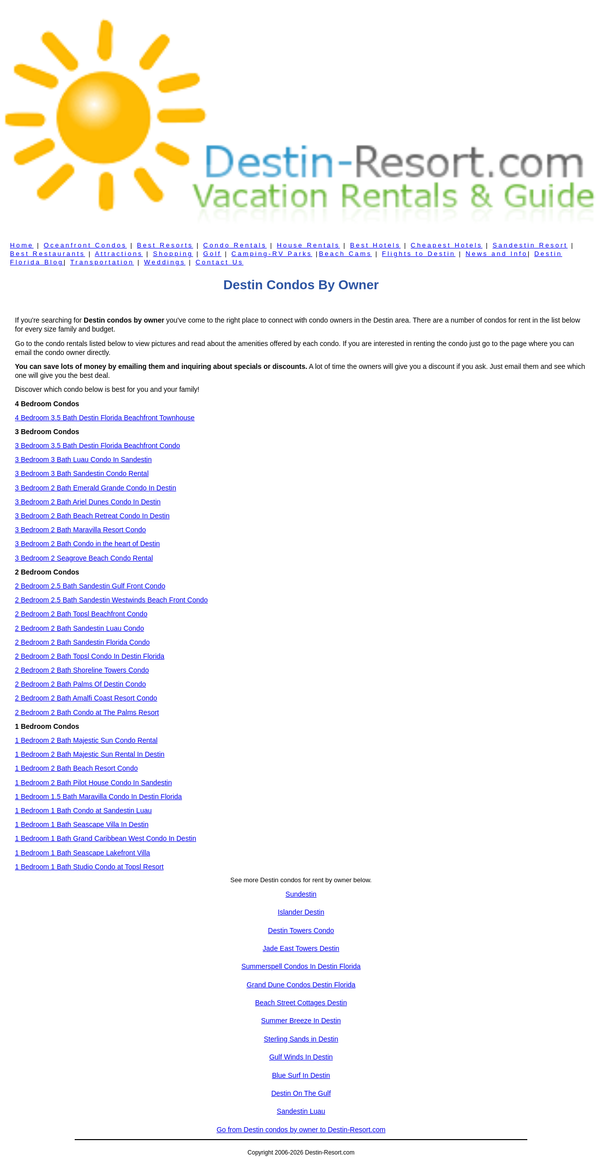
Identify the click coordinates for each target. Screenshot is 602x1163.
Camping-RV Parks (272, 253)
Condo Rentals (235, 245)
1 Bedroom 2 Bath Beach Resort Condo (76, 768)
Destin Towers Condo (301, 930)
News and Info (497, 253)
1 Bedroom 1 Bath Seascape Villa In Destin (81, 824)
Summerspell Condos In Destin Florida (301, 966)
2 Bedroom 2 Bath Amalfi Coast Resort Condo (86, 698)
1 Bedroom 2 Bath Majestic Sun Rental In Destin (89, 754)
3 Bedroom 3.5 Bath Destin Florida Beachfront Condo (97, 446)
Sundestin (300, 894)
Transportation (102, 262)
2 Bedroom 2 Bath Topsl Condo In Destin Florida (89, 656)
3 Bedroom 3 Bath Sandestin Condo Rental (82, 473)
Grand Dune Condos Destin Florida (301, 985)
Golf (212, 253)
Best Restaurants (47, 253)
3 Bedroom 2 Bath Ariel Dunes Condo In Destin (88, 502)
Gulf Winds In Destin (301, 1057)
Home (21, 245)
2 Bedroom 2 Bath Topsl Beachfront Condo (81, 614)
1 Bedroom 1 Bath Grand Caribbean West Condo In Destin (105, 838)
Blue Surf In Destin (301, 1075)
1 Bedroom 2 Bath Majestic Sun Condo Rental (86, 740)
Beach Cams (345, 253)
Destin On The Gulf (301, 1093)
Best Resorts (165, 245)
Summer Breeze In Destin (301, 1021)
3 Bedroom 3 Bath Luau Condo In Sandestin (83, 460)
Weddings (164, 262)
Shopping (173, 253)
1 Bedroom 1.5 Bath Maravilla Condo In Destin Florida (98, 797)
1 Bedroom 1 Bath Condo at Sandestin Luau (83, 810)
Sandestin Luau (301, 1111)
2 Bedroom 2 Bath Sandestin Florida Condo (82, 642)
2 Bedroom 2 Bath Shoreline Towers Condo (82, 670)
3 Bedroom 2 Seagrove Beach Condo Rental (84, 558)
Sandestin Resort (530, 245)
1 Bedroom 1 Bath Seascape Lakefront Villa (82, 853)
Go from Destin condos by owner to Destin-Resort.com (301, 1130)
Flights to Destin (419, 253)
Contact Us (219, 262)
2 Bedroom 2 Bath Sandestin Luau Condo (79, 628)
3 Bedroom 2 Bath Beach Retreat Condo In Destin (92, 516)
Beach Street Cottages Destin (301, 1003)
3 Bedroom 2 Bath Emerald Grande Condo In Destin (95, 488)
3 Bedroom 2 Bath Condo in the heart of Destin (87, 544)
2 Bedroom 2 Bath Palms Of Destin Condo (80, 684)
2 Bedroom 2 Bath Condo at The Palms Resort (87, 712)
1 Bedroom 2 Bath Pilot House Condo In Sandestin (93, 783)
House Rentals (308, 245)
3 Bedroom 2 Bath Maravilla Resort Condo (80, 530)
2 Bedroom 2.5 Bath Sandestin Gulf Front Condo (90, 586)
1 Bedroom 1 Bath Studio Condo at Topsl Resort (89, 867)
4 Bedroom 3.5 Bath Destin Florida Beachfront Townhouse (105, 418)
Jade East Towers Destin (301, 948)
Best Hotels (375, 245)
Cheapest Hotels (446, 245)
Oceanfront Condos (85, 245)
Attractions (119, 253)
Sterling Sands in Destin (301, 1039)
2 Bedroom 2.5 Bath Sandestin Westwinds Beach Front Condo (111, 600)
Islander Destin (301, 912)
